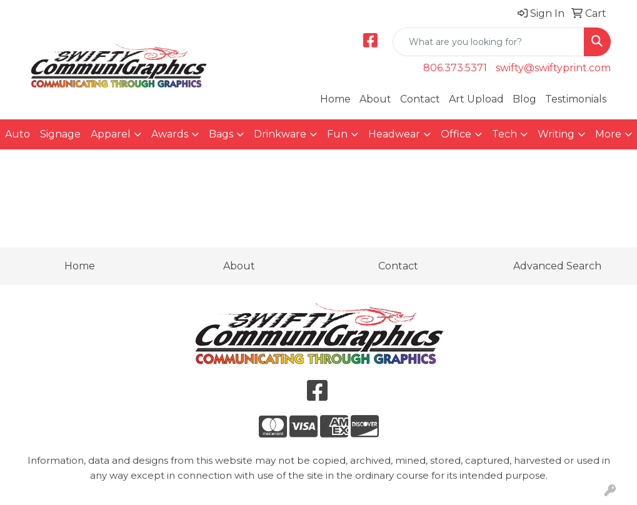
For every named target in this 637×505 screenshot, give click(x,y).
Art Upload (476, 99)
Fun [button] (337, 134)
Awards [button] (169, 134)
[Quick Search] (488, 42)
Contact (420, 99)
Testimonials (575, 99)
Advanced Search (557, 266)
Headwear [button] (394, 134)
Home (335, 99)
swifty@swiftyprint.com (553, 68)
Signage (60, 134)
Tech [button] (504, 134)
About (375, 99)
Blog (524, 99)
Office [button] (456, 134)
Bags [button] (221, 134)
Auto (17, 134)
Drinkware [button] (280, 134)
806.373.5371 (455, 68)
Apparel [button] (111, 134)
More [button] (608, 134)
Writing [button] (556, 134)
